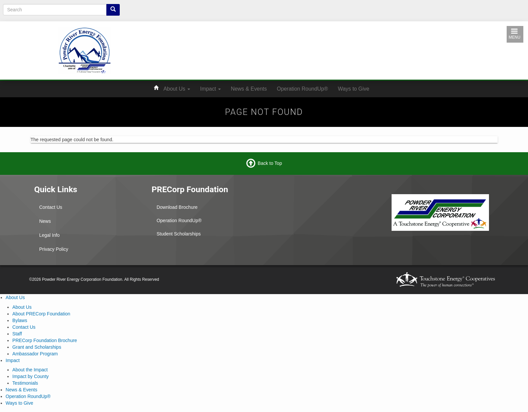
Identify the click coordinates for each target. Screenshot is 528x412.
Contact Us (50, 207)
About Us (176, 89)
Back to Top (270, 163)
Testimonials (25, 383)
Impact (210, 89)
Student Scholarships (178, 233)
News (45, 221)
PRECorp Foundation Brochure (44, 340)
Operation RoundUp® (302, 89)
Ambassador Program (35, 353)
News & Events (249, 89)
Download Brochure (176, 207)
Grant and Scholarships (36, 347)
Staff (17, 333)
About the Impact (30, 369)
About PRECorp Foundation (41, 313)
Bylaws (19, 320)
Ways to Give (353, 89)
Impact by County (30, 376)
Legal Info (49, 235)
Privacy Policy (53, 249)
